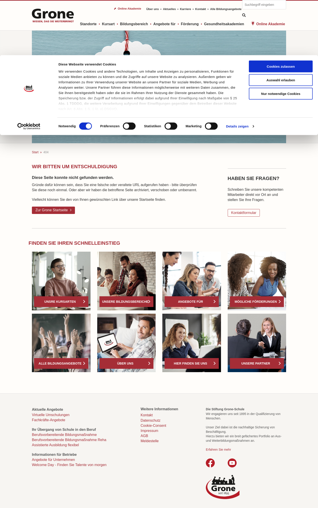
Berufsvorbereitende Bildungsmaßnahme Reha (69, 440)
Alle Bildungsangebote (60, 363)
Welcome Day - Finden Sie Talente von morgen (69, 465)
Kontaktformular (243, 213)
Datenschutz (151, 420)
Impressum (149, 431)
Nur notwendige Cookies (280, 38)
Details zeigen (237, 71)
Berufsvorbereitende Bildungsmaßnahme (64, 435)
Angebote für (190, 301)
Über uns (125, 363)
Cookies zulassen (281, 11)
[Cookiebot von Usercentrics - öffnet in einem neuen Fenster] (28, 71)
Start (35, 152)
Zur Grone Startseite (51, 210)
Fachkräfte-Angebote (48, 420)
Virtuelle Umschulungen (51, 415)
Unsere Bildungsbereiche (125, 301)
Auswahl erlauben (280, 25)
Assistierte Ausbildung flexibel (55, 445)
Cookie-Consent (153, 425)
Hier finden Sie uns (190, 363)
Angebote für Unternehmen (53, 460)
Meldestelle (150, 441)
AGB (144, 436)
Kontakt (147, 415)
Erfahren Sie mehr (218, 449)
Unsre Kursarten (60, 301)
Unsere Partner (255, 363)
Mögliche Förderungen (256, 301)
